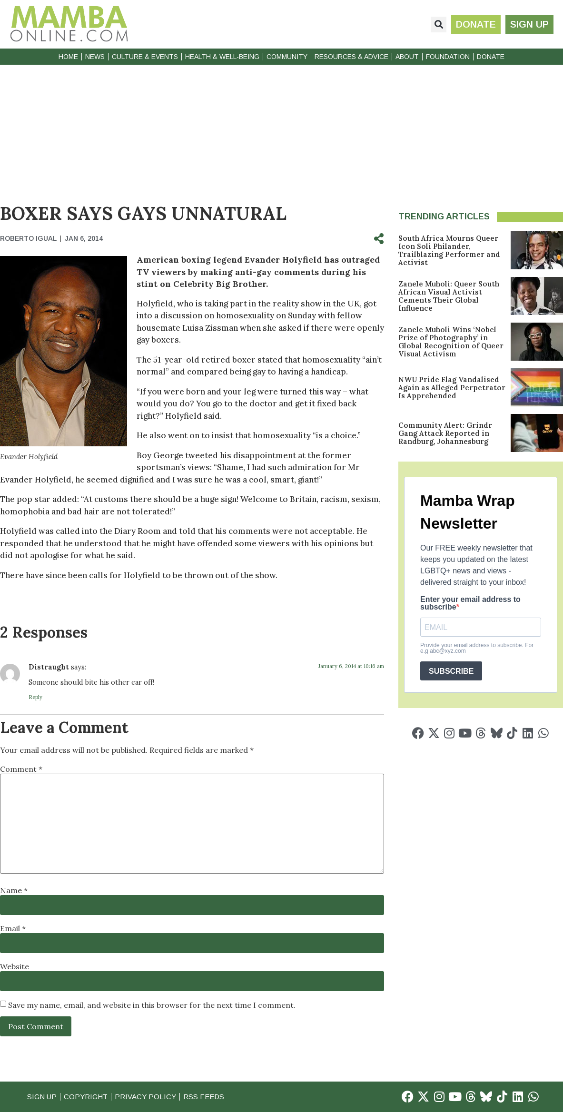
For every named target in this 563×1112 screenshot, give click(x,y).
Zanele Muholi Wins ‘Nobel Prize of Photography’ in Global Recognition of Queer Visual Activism (451, 341)
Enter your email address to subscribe (470, 603)
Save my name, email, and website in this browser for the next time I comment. (152, 1005)
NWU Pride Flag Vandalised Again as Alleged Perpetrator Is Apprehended (451, 387)
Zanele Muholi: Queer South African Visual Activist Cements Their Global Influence (448, 296)
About (407, 56)
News (95, 56)
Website (14, 966)
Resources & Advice (351, 56)
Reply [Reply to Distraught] (35, 697)
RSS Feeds (203, 1096)
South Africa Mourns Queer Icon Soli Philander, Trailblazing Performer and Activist (449, 250)
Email (13, 928)
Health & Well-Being (222, 56)
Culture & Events (145, 56)
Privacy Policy (145, 1096)
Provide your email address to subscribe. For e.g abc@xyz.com (476, 648)
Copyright (86, 1096)
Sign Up (42, 1096)
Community (287, 56)
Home (68, 56)
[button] (438, 24)
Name (14, 890)
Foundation (448, 56)
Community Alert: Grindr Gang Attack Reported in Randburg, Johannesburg (445, 433)
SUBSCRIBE (451, 671)
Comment (21, 769)
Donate (490, 56)
